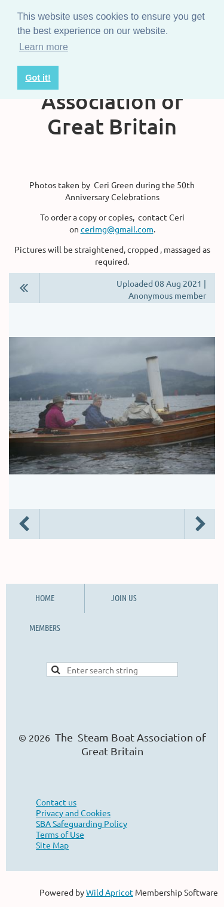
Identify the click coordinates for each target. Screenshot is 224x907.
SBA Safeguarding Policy (81, 823)
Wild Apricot (109, 892)
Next (200, 524)
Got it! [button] (37, 77)
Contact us (56, 801)
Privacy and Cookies (73, 812)
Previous (24, 524)
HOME (44, 597)
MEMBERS (44, 627)
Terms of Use (60, 834)
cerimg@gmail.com (117, 228)
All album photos (24, 288)
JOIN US (124, 597)
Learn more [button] (43, 47)
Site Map (52, 844)
